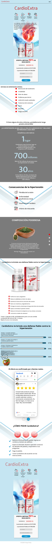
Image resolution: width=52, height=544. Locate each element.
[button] (49, 234)
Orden (26, 80)
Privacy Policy (28, 542)
